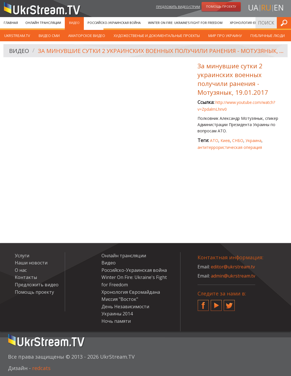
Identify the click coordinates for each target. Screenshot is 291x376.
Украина (253, 140)
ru (266, 7)
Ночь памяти (116, 321)
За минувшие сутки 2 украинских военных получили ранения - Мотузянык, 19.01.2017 (161, 51)
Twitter (229, 303)
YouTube (216, 303)
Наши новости (31, 263)
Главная (11, 22)
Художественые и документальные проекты (157, 35)
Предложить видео (37, 285)
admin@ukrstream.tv (233, 276)
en (279, 7)
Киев (225, 140)
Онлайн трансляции (43, 22)
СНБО (237, 140)
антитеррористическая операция (230, 147)
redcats (41, 368)
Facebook (203, 303)
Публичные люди (267, 35)
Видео (74, 22)
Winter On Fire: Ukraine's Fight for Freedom (185, 22)
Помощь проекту (34, 292)
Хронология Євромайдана (253, 22)
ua (253, 7)
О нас (21, 270)
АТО (214, 140)
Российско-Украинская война (114, 22)
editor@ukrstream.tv (233, 267)
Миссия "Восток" (119, 299)
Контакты (26, 277)
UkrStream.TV (17, 35)
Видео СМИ (49, 35)
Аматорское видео (86, 35)
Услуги (22, 255)
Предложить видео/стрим (178, 7)
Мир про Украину (225, 35)
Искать (285, 22)
